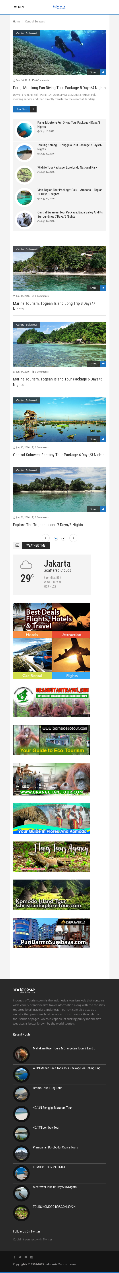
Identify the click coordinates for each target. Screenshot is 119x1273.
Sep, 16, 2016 (23, 80)
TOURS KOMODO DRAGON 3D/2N (54, 1207)
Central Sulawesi (26, 33)
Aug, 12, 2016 (48, 153)
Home (17, 21)
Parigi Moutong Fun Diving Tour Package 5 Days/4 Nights (59, 87)
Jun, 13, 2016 (23, 447)
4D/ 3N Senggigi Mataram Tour (52, 1108)
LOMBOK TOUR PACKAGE (49, 1167)
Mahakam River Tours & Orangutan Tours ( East (63, 1048)
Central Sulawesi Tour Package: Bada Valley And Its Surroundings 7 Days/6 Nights (70, 214)
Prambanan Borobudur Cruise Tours (55, 1147)
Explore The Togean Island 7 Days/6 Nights (48, 524)
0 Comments (42, 80)
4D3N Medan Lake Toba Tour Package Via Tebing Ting (66, 1068)
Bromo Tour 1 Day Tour (47, 1088)
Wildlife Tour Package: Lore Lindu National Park (67, 167)
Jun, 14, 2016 (23, 296)
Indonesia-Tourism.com (60, 1264)
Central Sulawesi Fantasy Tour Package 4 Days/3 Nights (59, 454)
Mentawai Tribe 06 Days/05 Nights (55, 1187)
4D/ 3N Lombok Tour (46, 1128)
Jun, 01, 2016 (23, 517)
